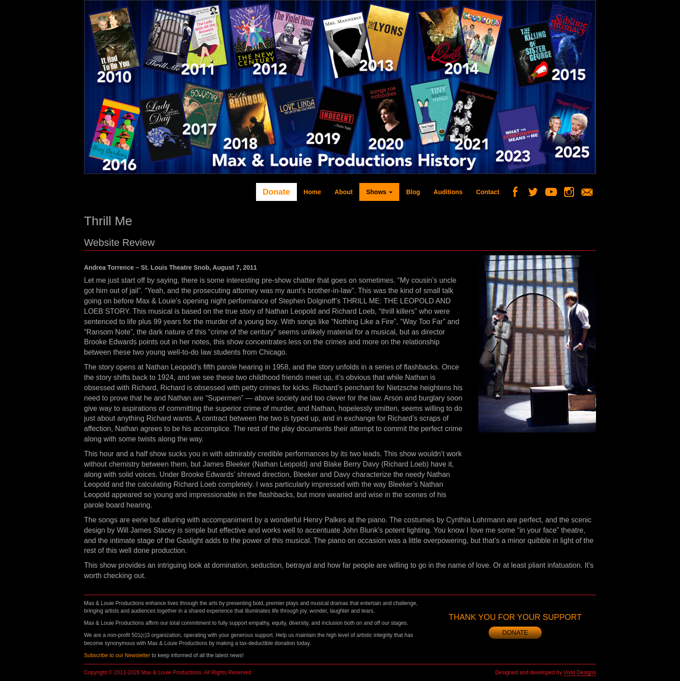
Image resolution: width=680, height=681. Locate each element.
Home (312, 192)
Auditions (448, 192)
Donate (276, 191)
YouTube (554, 192)
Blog (413, 192)
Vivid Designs (580, 672)
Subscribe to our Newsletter (117, 655)
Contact (487, 192)
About (344, 192)
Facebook (518, 192)
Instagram (572, 192)
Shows (379, 192)
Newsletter (590, 192)
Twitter (536, 192)
